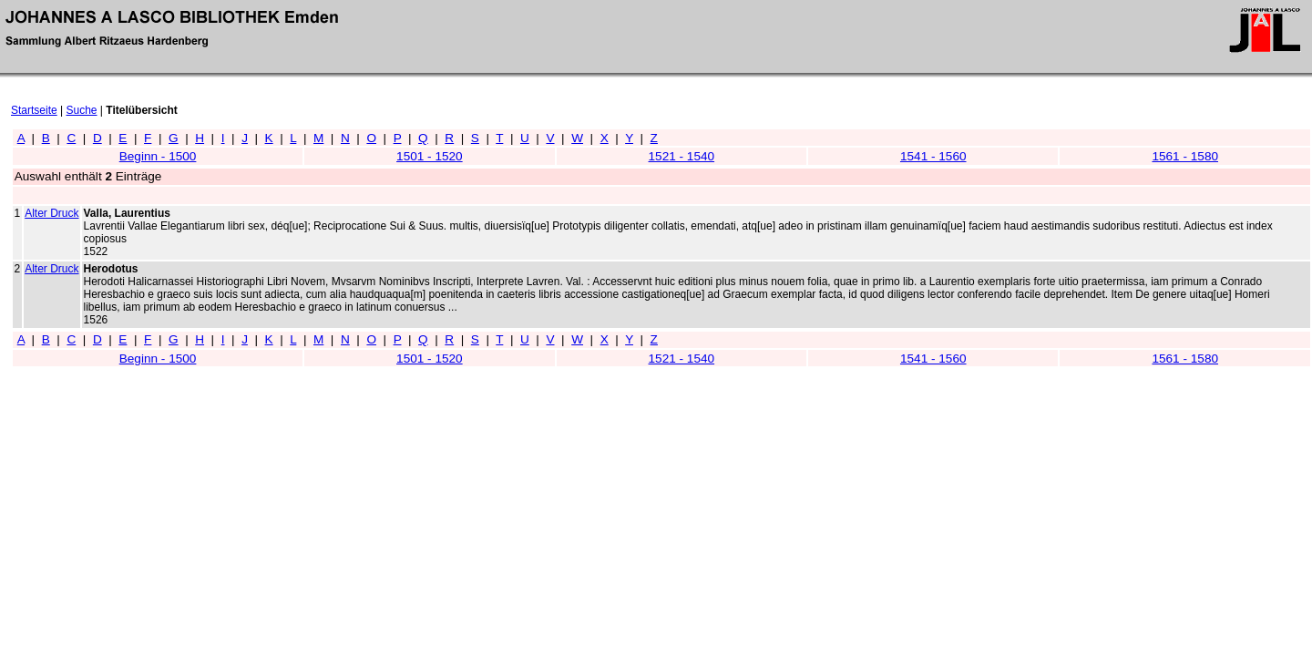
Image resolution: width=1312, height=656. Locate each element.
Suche (82, 110)
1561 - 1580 (1185, 156)
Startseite (34, 110)
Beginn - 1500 (158, 156)
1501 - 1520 (429, 156)
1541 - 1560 (933, 156)
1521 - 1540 (682, 156)
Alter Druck (51, 213)
